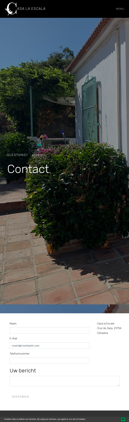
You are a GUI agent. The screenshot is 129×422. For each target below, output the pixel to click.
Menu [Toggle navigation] (120, 8)
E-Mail (13, 338)
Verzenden (20, 396)
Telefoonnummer (19, 353)
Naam (13, 323)
